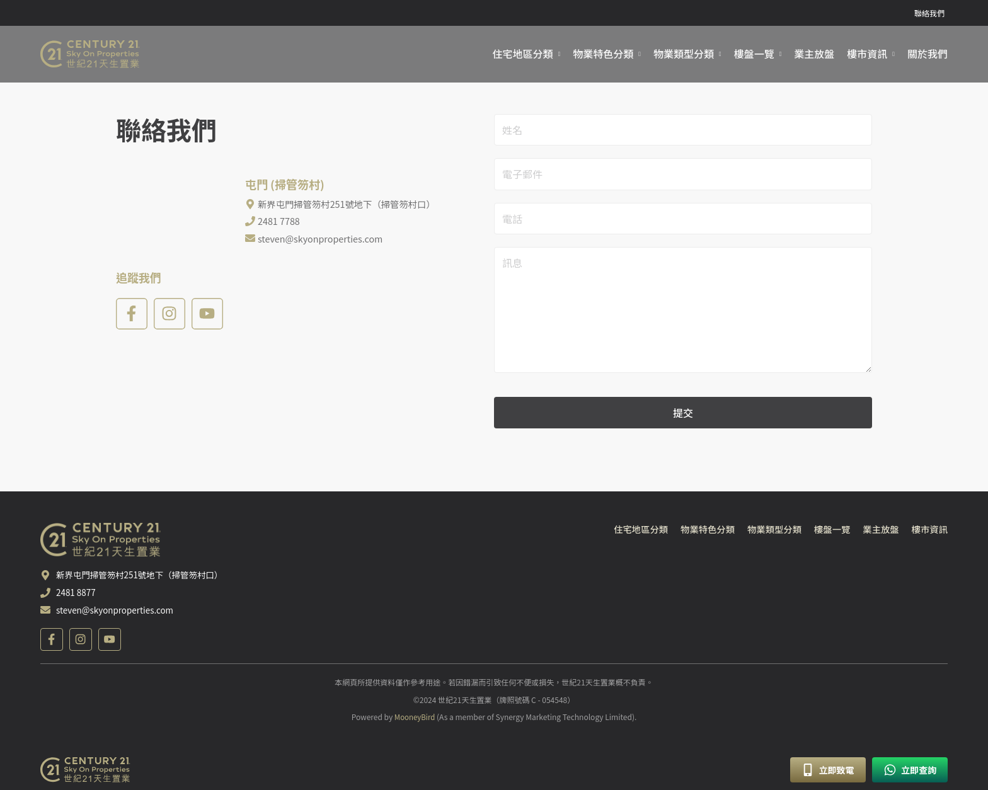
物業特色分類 (603, 54)
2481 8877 (76, 597)
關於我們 (927, 54)
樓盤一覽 (754, 54)
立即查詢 (909, 770)
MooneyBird (414, 721)
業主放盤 (814, 54)
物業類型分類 (683, 54)
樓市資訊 (867, 54)
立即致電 (827, 770)
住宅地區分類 (523, 54)
